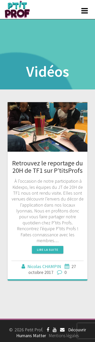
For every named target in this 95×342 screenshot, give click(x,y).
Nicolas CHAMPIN (44, 266)
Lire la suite (47, 250)
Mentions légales (64, 335)
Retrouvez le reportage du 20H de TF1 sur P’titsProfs (47, 167)
